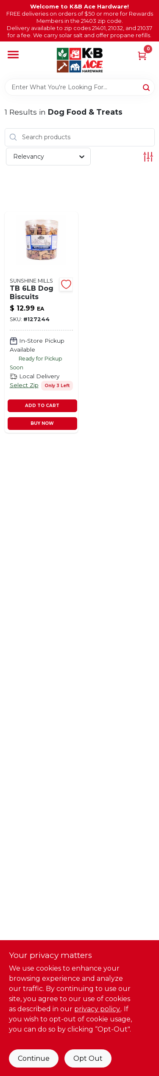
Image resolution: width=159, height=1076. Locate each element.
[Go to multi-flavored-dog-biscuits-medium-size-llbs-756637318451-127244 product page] (41, 322)
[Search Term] (80, 87)
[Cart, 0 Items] (142, 55)
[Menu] (13, 55)
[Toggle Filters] (148, 157)
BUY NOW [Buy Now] (42, 423)
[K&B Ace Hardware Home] (79, 60)
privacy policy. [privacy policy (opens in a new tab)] (97, 1009)
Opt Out (88, 1058)
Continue (34, 1058)
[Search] (147, 87)
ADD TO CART (42, 405)
